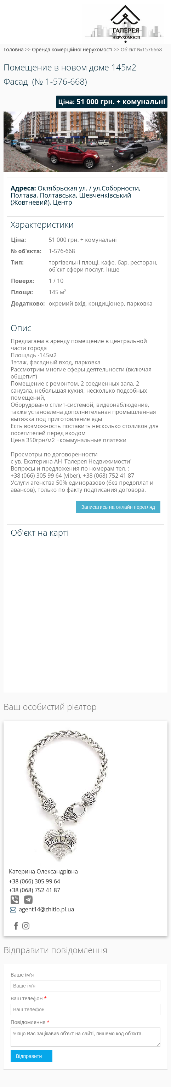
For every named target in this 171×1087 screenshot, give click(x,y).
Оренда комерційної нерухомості (72, 49)
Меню (13, 17)
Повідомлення (30, 1022)
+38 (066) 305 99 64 (34, 881)
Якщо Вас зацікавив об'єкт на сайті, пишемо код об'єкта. (85, 1037)
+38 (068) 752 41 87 (34, 890)
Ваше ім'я (22, 974)
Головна (14, 49)
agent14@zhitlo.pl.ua (41, 909)
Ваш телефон (29, 998)
